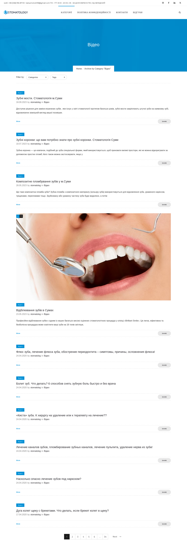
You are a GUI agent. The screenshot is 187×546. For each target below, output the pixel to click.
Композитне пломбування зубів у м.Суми (43, 181)
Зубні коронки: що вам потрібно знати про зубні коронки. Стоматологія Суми (67, 139)
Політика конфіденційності (94, 12)
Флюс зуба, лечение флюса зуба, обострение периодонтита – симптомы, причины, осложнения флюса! (85, 351)
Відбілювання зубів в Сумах (34, 310)
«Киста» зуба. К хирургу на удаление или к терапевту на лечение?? (61, 415)
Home (79, 69)
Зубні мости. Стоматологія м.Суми (39, 98)
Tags (54, 77)
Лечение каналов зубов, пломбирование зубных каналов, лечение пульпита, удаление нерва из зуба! (84, 447)
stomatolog (35, 102)
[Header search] (180, 12)
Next (115, 537)
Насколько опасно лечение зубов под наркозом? (48, 479)
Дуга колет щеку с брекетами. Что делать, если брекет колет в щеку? (62, 510)
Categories (33, 77)
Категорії (66, 12)
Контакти (122, 12)
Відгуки (137, 12)
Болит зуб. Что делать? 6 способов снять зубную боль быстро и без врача (66, 383)
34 (105, 537)
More (18, 121)
